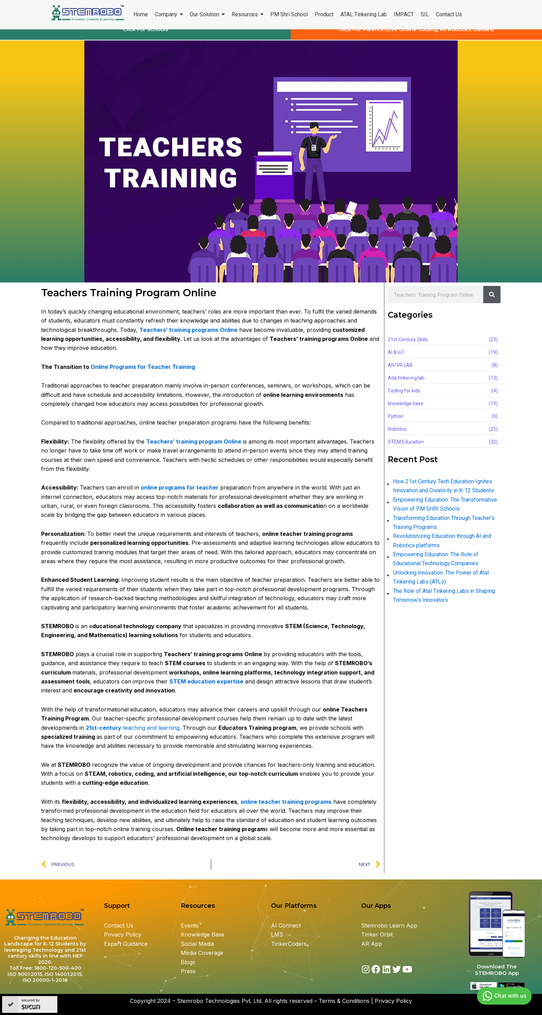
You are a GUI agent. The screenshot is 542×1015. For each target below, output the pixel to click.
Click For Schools (145, 35)
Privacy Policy (122, 934)
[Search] (492, 301)
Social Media (197, 943)
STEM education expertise (206, 687)
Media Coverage (202, 953)
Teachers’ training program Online (193, 447)
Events (189, 925)
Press (188, 971)
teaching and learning (132, 733)
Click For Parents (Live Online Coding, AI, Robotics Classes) (416, 35)
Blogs (189, 962)
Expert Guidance (126, 943)
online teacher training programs (286, 807)
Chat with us (503, 996)
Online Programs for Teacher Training (143, 373)
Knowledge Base (202, 934)
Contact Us (118, 925)
